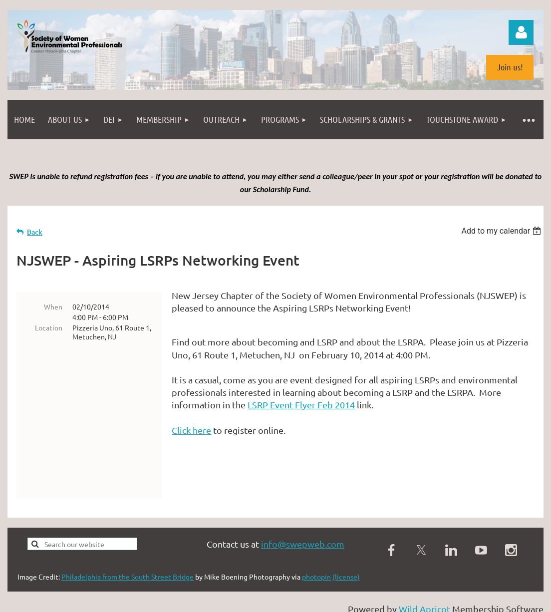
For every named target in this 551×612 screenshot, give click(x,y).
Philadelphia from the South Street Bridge (127, 537)
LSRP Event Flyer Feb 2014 (301, 404)
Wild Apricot (424, 569)
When (53, 306)
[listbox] (502, 231)
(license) (346, 537)
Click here (191, 430)
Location (48, 327)
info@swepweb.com (302, 504)
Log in (521, 32)
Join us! (510, 66)
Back (34, 232)
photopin (316, 537)
